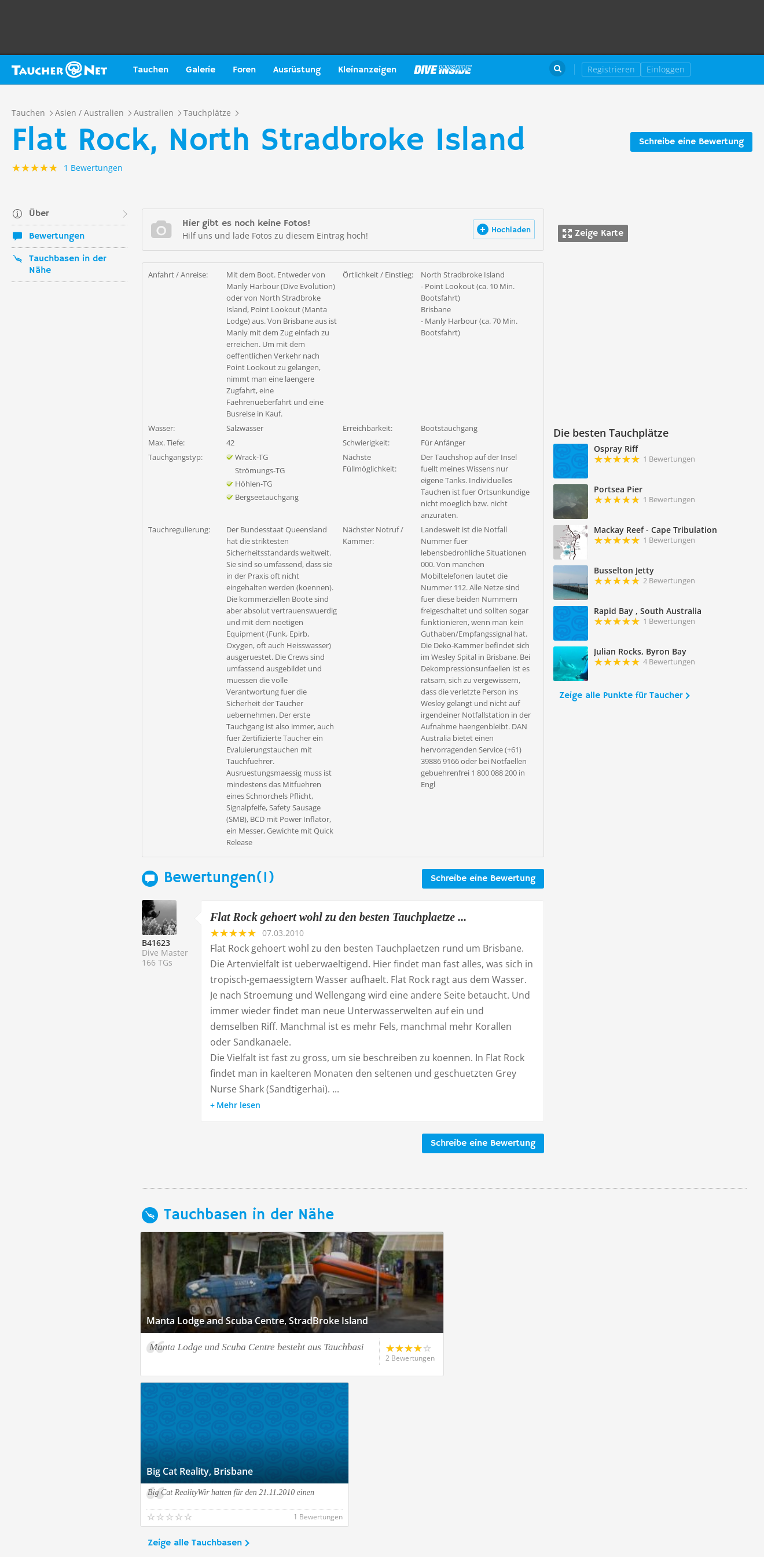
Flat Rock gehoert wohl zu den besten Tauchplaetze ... (338, 917)
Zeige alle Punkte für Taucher (620, 695)
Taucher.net (59, 69)
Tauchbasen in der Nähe (67, 264)
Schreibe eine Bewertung (691, 142)
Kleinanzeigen (367, 70)
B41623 (156, 942)
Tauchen (150, 70)
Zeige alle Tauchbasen (195, 1392)
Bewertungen (57, 236)
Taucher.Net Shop (727, 69)
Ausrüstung (297, 70)
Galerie (200, 70)
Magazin (442, 69)
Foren (244, 70)
